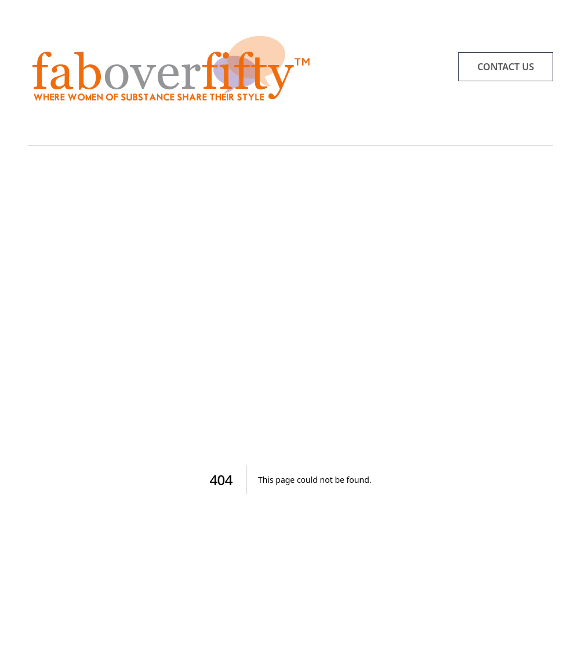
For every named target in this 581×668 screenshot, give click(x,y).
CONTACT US (505, 66)
